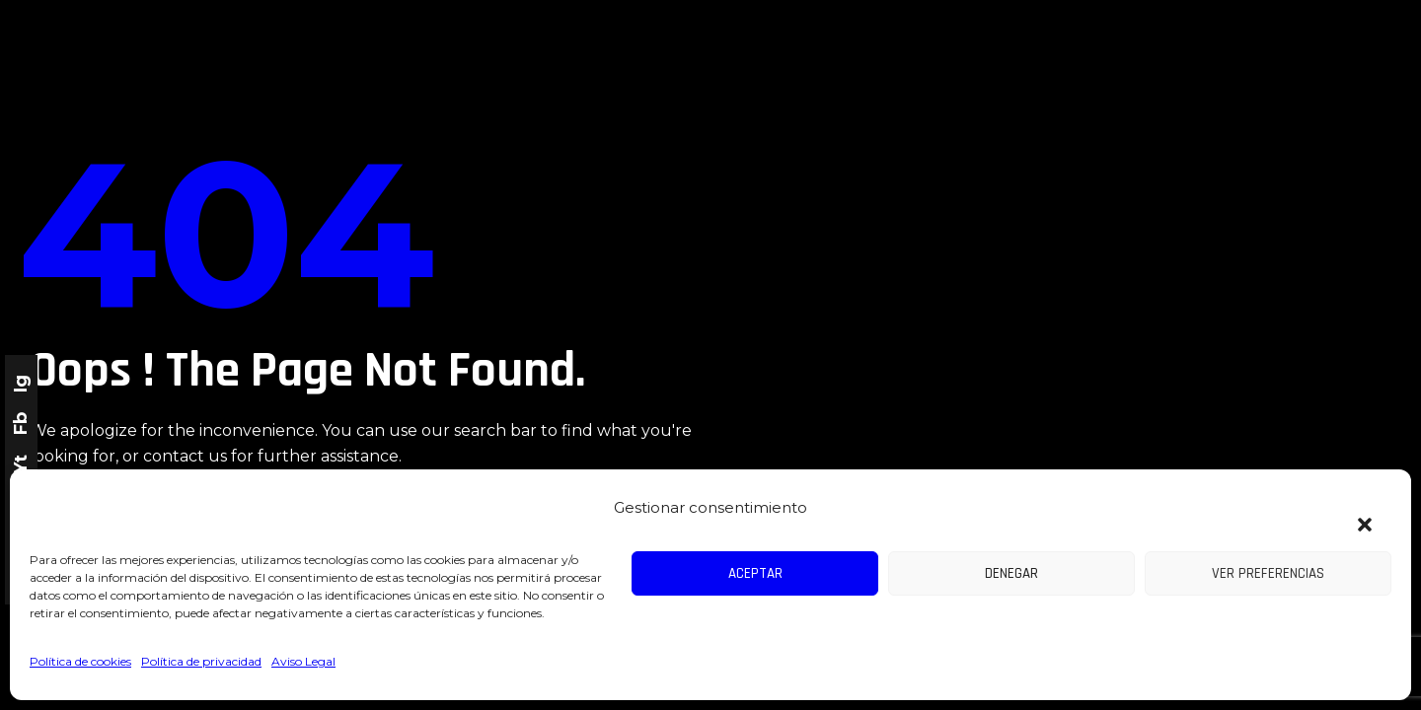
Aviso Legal (303, 661)
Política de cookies (80, 661)
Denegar (1011, 573)
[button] (1355, 513)
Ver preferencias (1268, 573)
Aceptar (755, 573)
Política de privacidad (201, 661)
